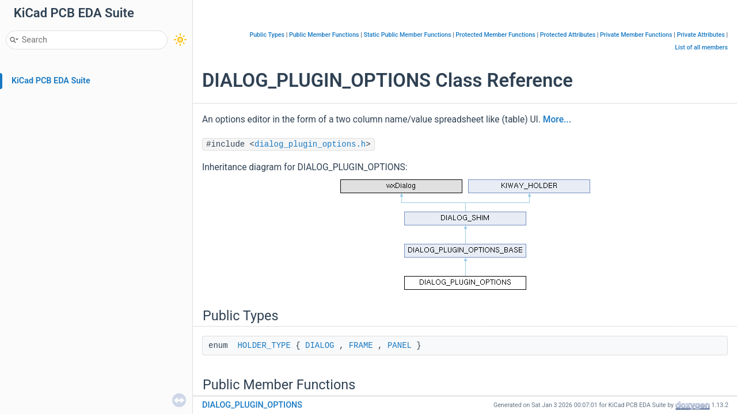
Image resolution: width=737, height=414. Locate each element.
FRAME (361, 345)
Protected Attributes (567, 35)
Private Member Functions (636, 35)
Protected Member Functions (495, 35)
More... (557, 119)
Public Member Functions (324, 35)
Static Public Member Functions (407, 35)
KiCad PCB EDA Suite (51, 81)
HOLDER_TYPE (263, 345)
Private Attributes (700, 35)
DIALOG (319, 345)
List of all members (701, 47)
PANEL (400, 345)
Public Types (266, 35)
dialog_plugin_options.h (310, 144)
